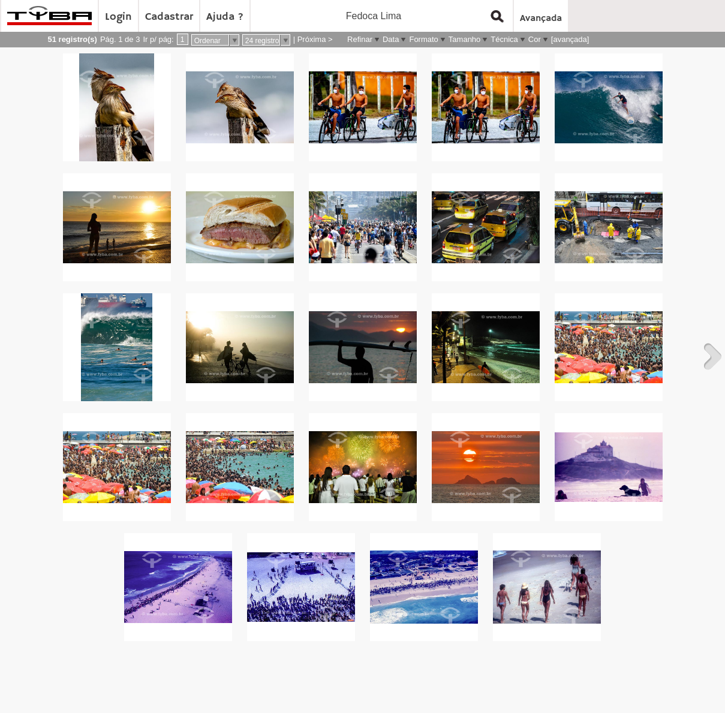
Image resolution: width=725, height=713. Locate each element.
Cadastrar (169, 16)
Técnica (504, 39)
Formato (423, 39)
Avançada (541, 19)
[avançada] (570, 39)
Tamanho (464, 39)
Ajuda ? (224, 16)
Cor (534, 39)
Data (391, 39)
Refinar (359, 39)
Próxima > (315, 39)
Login (118, 16)
